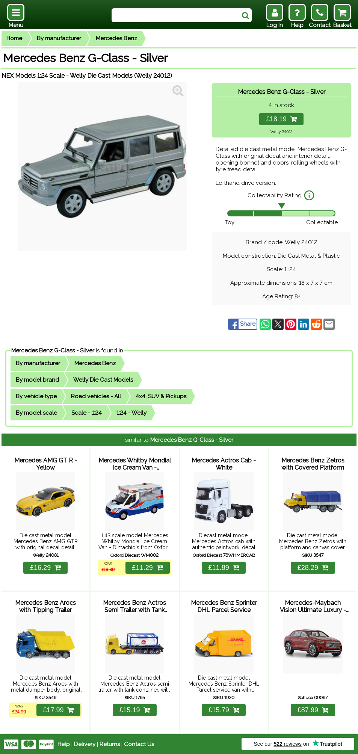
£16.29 (45, 567)
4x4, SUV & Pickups (161, 396)
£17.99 (58, 709)
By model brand (37, 379)
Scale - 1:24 (86, 412)
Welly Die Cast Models (103, 379)
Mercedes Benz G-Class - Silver (52, 350)
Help (63, 743)
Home (14, 38)
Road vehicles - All (96, 396)
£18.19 (281, 119)
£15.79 (223, 709)
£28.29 (313, 567)
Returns (110, 743)
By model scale (36, 412)
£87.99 (313, 709)
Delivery (84, 743)
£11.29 (147, 567)
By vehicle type (36, 396)
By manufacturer (59, 38)
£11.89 (223, 567)
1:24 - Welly (131, 412)
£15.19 (134, 709)
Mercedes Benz (116, 38)
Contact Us (139, 743)
